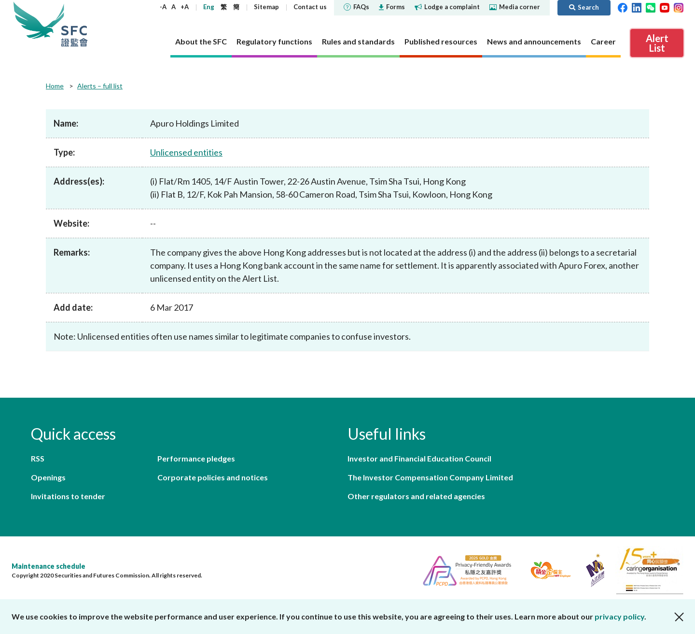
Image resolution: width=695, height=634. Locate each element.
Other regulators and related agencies (416, 496)
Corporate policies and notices (212, 477)
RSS (37, 458)
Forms (392, 7)
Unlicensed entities (186, 152)
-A (163, 7)
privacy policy (619, 616)
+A (185, 7)
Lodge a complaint (447, 7)
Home (55, 86)
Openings (48, 477)
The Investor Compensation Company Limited (430, 477)
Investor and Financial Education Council (419, 458)
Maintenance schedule (48, 566)
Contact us (310, 7)
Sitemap (266, 7)
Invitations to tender (68, 496)
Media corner (514, 7)
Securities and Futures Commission (74, 24)
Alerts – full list (100, 86)
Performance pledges (196, 458)
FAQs (356, 7)
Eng (208, 7)
